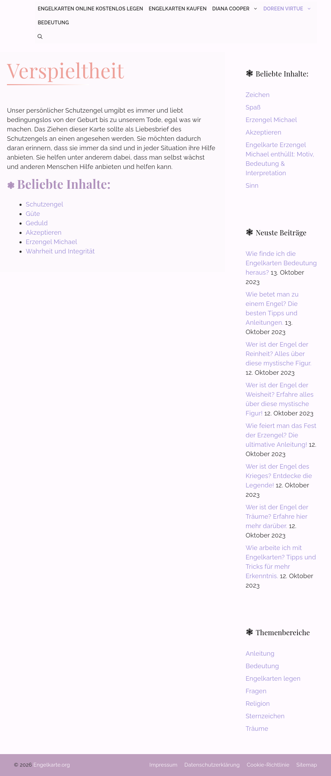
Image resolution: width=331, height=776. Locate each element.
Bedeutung (53, 22)
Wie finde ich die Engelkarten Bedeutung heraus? (281, 263)
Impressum (163, 765)
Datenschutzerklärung (212, 765)
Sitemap (307, 765)
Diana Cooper (236, 9)
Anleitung (260, 653)
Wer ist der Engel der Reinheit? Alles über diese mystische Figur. (279, 354)
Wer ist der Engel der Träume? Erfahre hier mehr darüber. (277, 516)
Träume (257, 728)
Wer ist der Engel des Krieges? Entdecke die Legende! (279, 476)
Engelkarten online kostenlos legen (90, 8)
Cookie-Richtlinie (268, 765)
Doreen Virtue (288, 9)
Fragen (256, 691)
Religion (258, 703)
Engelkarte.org (51, 765)
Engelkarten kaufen (177, 8)
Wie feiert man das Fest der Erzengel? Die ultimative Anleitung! (281, 435)
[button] (40, 36)
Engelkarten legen (273, 678)
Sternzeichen (265, 716)
